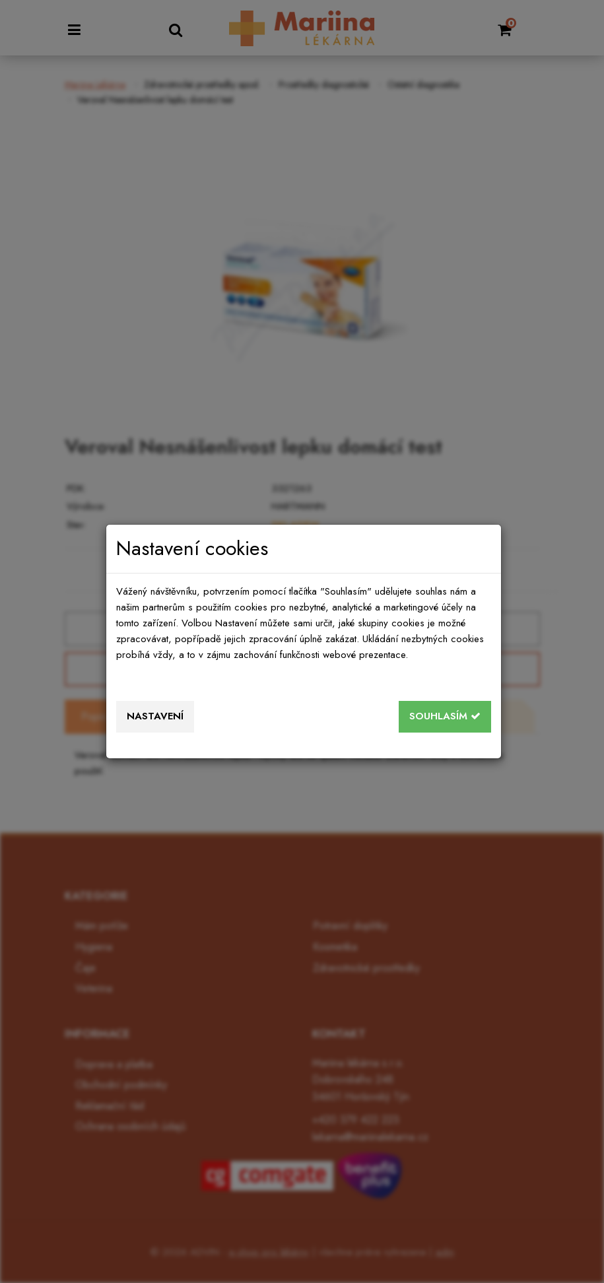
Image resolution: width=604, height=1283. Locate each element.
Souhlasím (445, 716)
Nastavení (155, 716)
